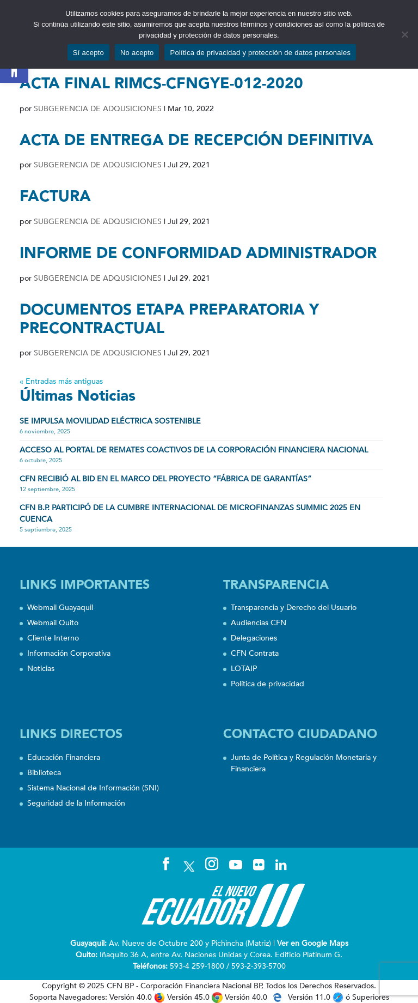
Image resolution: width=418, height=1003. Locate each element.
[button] (14, 69)
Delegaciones (254, 638)
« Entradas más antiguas (61, 381)
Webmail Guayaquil (60, 607)
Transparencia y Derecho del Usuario (293, 607)
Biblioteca (44, 773)
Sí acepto (88, 53)
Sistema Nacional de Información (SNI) (93, 788)
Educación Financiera (63, 757)
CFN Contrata (255, 653)
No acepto (137, 53)
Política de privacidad (267, 684)
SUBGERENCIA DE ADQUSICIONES (98, 109)
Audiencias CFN (258, 623)
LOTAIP (244, 668)
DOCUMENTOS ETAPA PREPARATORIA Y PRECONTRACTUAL (169, 319)
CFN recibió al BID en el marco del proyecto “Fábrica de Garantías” (165, 479)
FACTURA (55, 196)
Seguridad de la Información (76, 803)
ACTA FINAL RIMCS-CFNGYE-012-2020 (161, 83)
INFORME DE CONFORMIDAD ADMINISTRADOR (198, 253)
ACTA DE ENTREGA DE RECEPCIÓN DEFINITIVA (196, 140)
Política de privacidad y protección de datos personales (260, 53)
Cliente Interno (53, 638)
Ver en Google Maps (312, 943)
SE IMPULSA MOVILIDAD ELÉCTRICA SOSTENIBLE (110, 421)
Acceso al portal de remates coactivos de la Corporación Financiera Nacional (194, 450)
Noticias (40, 668)
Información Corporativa (68, 653)
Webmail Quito (52, 623)
